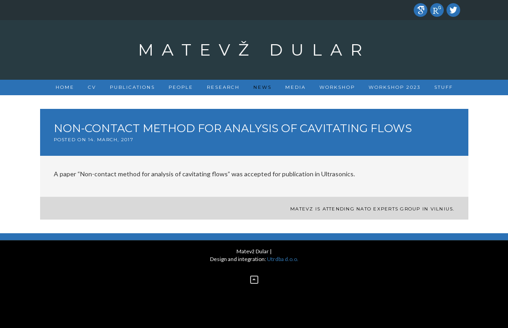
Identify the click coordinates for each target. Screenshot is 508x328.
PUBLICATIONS (132, 87)
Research (223, 87)
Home (65, 87)
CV (92, 87)
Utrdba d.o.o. (282, 259)
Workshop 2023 (395, 87)
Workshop (337, 87)
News (262, 87)
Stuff (443, 87)
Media (295, 87)
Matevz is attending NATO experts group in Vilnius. (372, 209)
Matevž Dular (254, 50)
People (181, 87)
